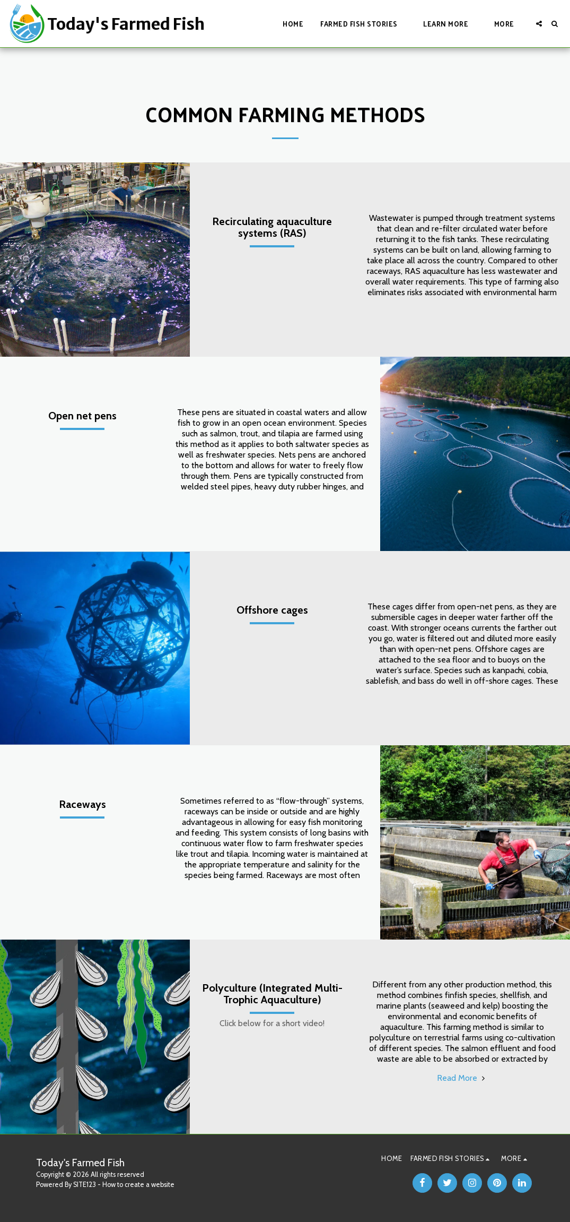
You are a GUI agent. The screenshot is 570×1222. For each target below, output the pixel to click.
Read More (462, 1078)
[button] (363, 23)
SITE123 (84, 1185)
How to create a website (138, 1185)
